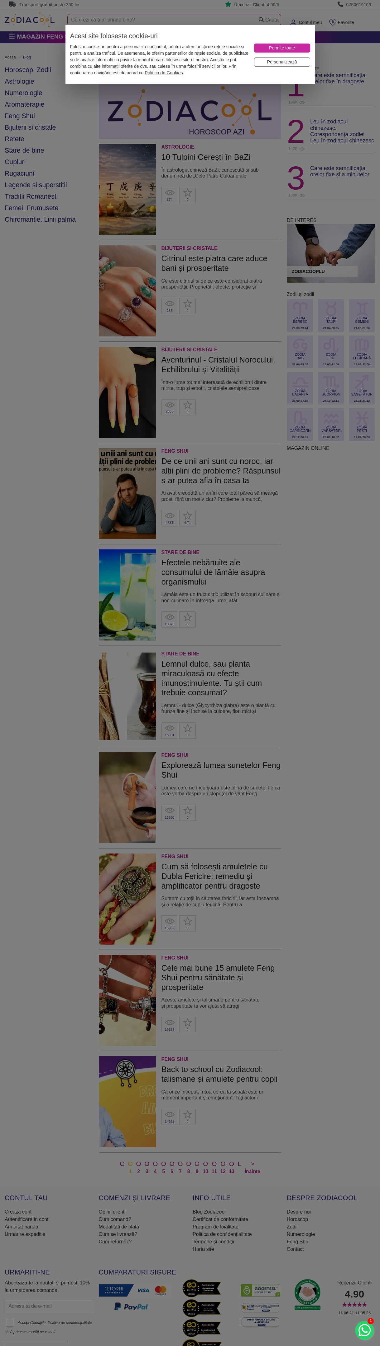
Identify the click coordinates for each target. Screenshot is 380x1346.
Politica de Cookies (164, 72)
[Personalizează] (282, 62)
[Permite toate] (282, 48)
